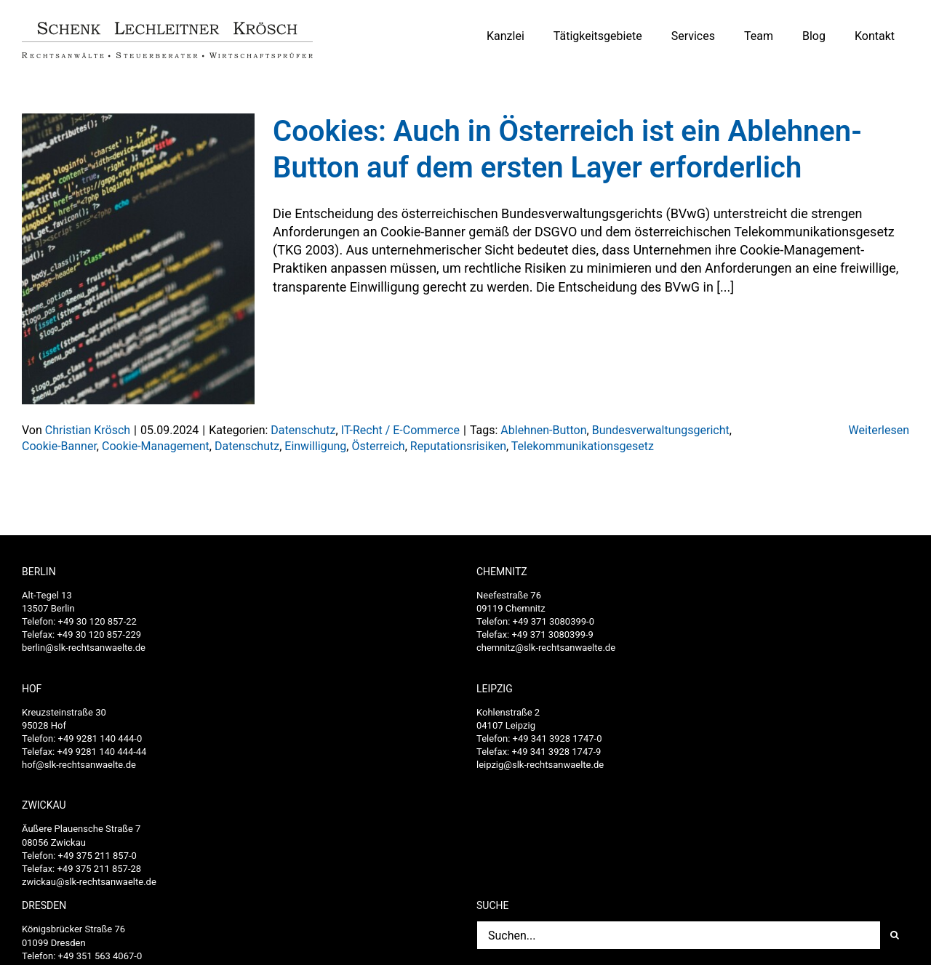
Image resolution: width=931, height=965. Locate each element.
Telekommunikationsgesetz (582, 446)
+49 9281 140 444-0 (100, 738)
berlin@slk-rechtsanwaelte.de (83, 647)
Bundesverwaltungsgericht (661, 430)
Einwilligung (315, 446)
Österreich (377, 446)
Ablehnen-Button (543, 430)
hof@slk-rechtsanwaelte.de (79, 764)
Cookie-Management (155, 446)
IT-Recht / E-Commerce (400, 430)
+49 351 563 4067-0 (100, 955)
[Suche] (894, 935)
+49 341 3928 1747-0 (557, 738)
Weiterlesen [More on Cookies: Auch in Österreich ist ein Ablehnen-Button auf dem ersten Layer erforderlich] (879, 430)
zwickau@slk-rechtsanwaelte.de (89, 881)
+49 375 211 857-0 (97, 855)
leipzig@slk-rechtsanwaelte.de (540, 764)
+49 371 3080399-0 (553, 621)
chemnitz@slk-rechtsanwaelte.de (545, 647)
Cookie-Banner (59, 446)
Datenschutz (303, 430)
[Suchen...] (678, 935)
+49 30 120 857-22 (97, 621)
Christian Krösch (87, 430)
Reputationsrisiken (458, 446)
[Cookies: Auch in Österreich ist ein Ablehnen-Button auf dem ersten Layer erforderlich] (138, 258)
